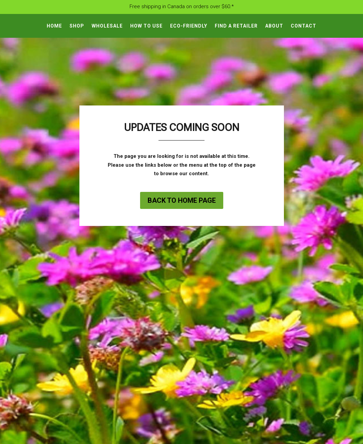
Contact (303, 26)
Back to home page (182, 200)
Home (54, 26)
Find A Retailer (236, 26)
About (274, 26)
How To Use (146, 26)
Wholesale (107, 26)
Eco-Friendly (188, 26)
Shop (77, 26)
